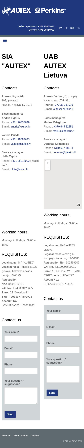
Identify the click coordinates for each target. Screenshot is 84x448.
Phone (8, 364)
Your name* (11, 332)
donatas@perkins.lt (64, 152)
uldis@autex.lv (19, 169)
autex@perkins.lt (63, 109)
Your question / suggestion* (14, 382)
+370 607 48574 (63, 148)
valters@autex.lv (21, 143)
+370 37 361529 (63, 104)
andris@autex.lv (20, 126)
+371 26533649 (20, 122)
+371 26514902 (46, 29)
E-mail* (8, 348)
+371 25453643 (46, 26)
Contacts (35, 435)
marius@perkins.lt (63, 131)
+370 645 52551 (63, 126)
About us (6, 435)
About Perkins (21, 435)
